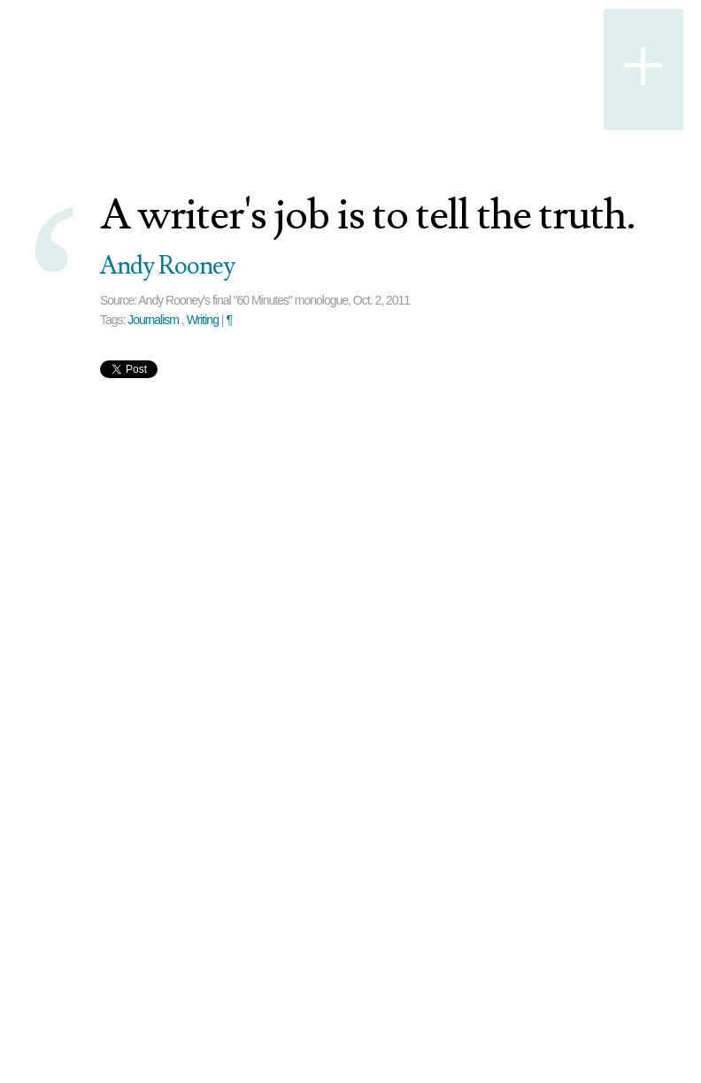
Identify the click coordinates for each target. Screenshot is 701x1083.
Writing (203, 320)
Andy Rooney (167, 266)
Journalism (153, 320)
